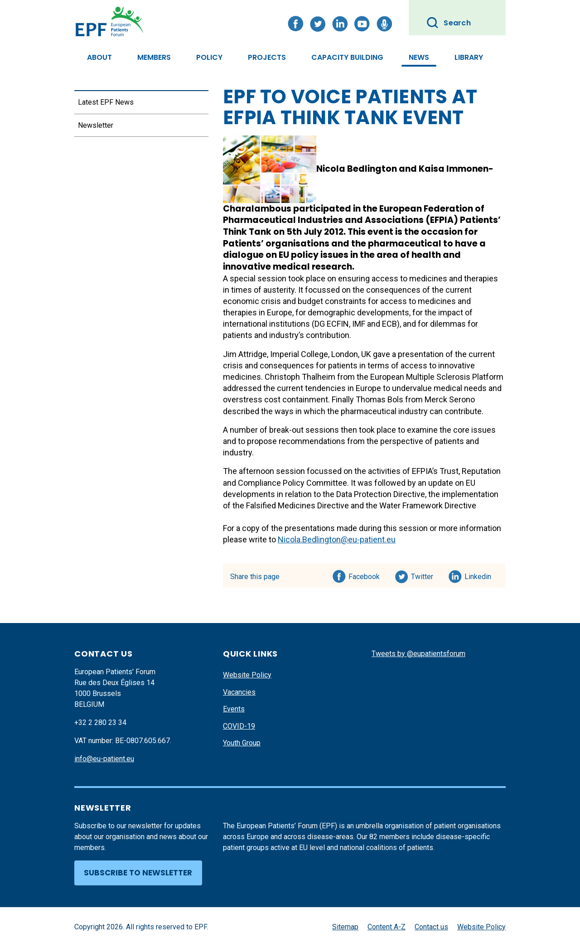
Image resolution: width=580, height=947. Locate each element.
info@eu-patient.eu (104, 758)
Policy (209, 57)
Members (154, 57)
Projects (267, 57)
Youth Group (242, 743)
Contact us (431, 927)
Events (234, 709)
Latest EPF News (106, 102)
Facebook (364, 575)
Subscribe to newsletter (138, 872)
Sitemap (345, 927)
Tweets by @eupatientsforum (418, 653)
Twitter (425, 575)
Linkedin (478, 575)
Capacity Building (347, 57)
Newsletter (95, 125)
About (99, 57)
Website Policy (247, 675)
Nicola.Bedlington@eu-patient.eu (337, 539)
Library (468, 57)
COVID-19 (239, 726)
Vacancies (239, 692)
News (419, 57)
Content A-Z (386, 927)
